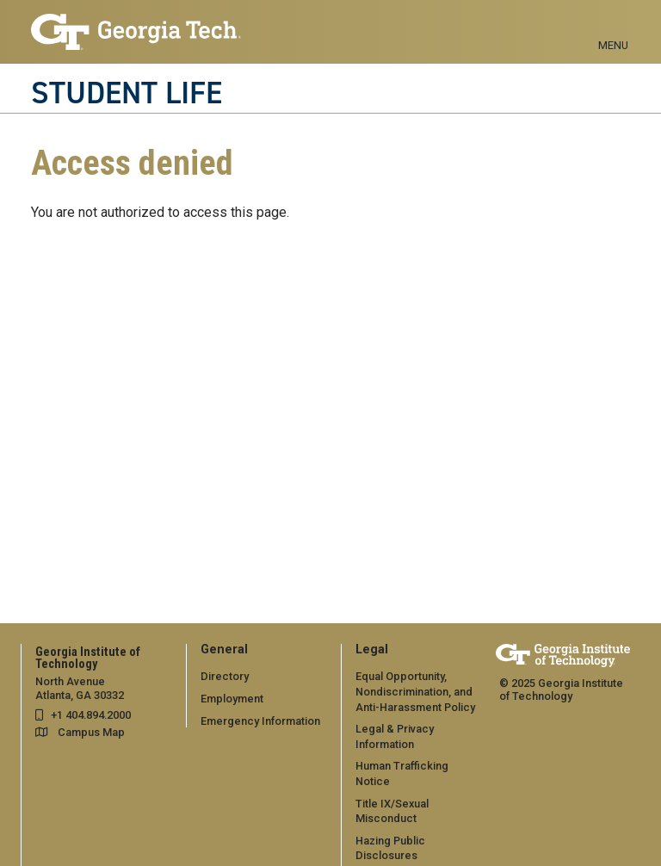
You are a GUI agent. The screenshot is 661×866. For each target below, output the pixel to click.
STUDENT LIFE (126, 92)
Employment (232, 698)
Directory (225, 676)
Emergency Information (260, 720)
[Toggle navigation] (613, 26)
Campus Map (91, 732)
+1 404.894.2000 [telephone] (91, 714)
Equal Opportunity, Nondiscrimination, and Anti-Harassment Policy (415, 691)
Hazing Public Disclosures (390, 848)
